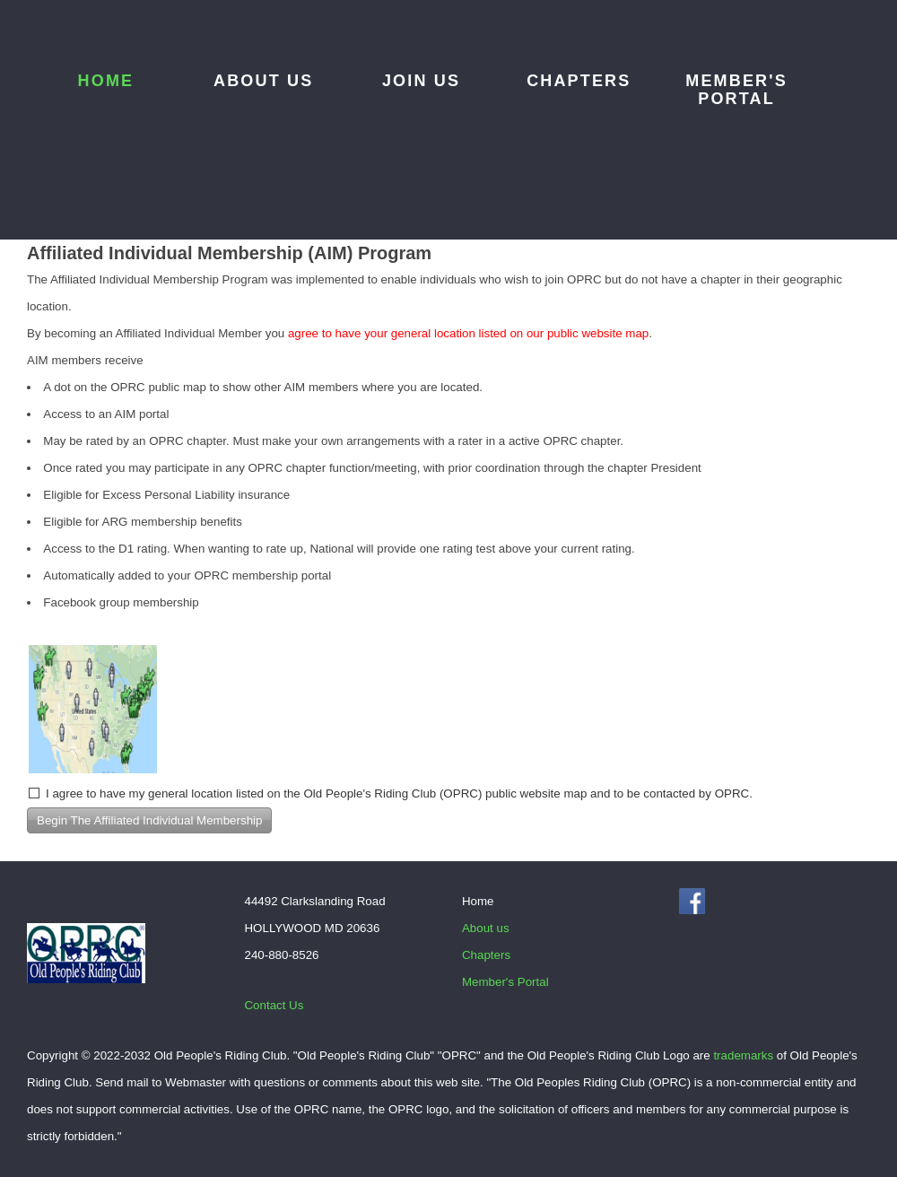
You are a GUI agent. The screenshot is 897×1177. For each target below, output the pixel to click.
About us (263, 81)
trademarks (743, 1055)
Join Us (421, 81)
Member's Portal (736, 90)
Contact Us (273, 1005)
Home (106, 81)
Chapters (579, 81)
